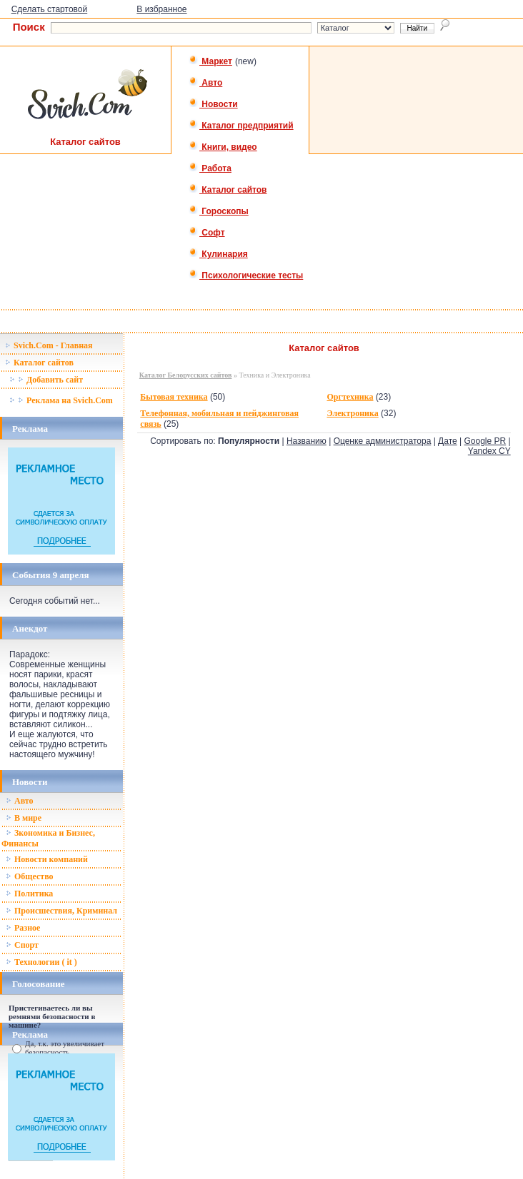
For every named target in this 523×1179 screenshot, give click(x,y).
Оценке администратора (383, 441)
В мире (23, 818)
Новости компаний (47, 859)
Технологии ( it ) (41, 962)
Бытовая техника (173, 397)
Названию (307, 441)
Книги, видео (223, 147)
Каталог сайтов (228, 190)
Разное (23, 928)
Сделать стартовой (49, 9)
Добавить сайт (46, 380)
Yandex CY (489, 451)
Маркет (210, 61)
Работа (210, 168)
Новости (213, 104)
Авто (205, 83)
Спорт (22, 945)
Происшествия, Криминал (61, 911)
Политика (29, 894)
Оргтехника (350, 397)
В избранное (161, 9)
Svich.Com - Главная (49, 345)
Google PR (485, 441)
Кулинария (218, 254)
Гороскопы (219, 211)
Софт (207, 233)
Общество (30, 876)
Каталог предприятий (241, 126)
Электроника (352, 413)
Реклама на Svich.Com (61, 400)
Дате (447, 441)
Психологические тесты (246, 275)
